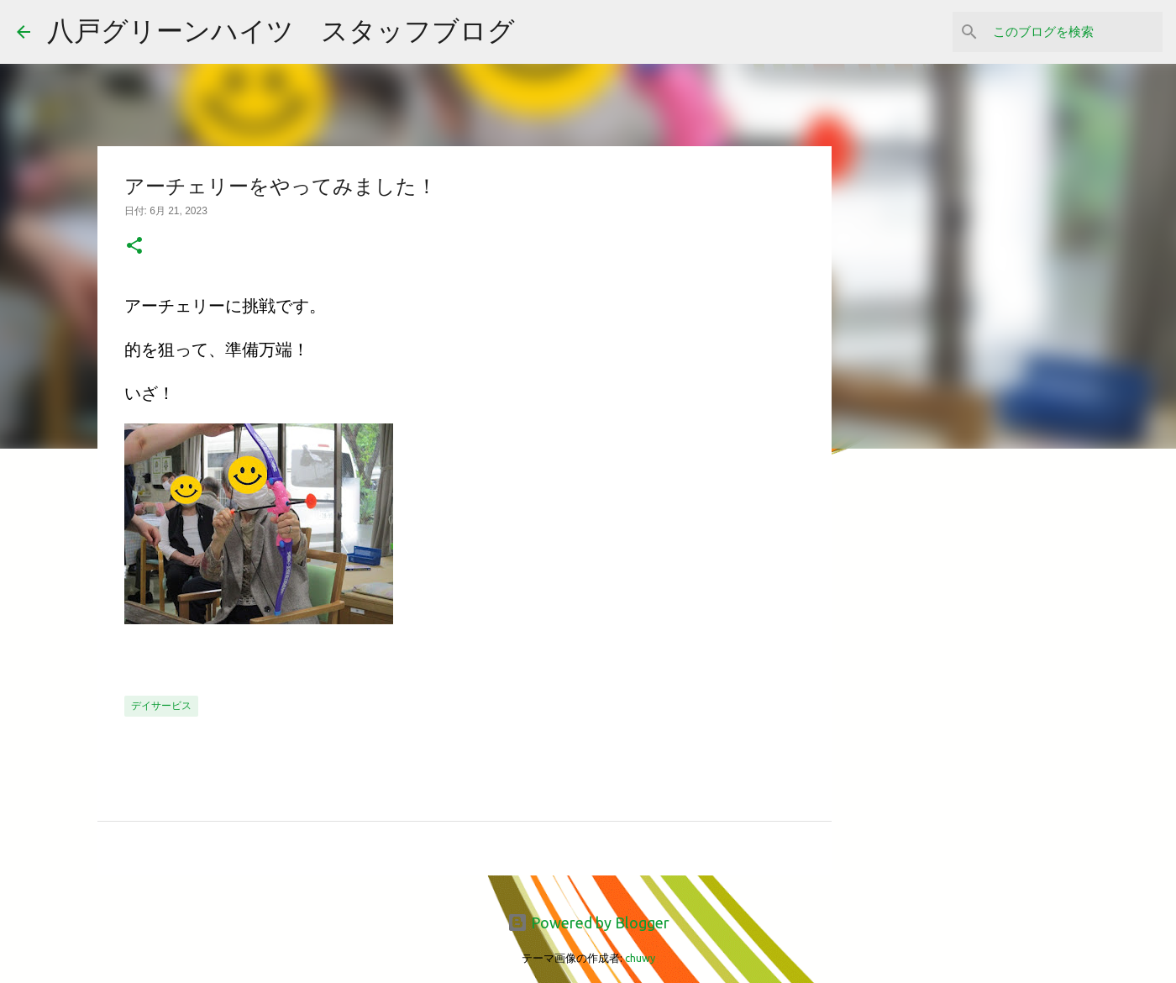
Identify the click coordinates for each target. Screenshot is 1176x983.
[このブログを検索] (1074, 32)
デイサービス (161, 705)
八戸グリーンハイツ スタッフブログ (281, 30)
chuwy (640, 958)
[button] (134, 247)
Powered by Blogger (588, 922)
